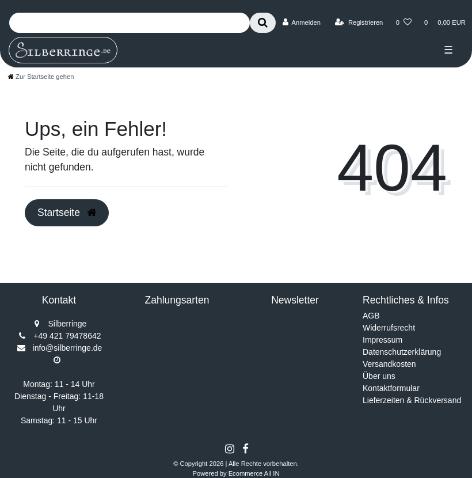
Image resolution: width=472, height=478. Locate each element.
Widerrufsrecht (389, 327)
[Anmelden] (301, 22)
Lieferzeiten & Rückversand (412, 400)
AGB (371, 315)
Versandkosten (389, 364)
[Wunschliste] (404, 22)
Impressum (382, 339)
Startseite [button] (66, 212)
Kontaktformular (391, 388)
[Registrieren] (359, 22)
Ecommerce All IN (254, 473)
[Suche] (263, 23)
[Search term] (129, 23)
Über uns (379, 376)
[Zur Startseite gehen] (41, 76)
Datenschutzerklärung (402, 351)
